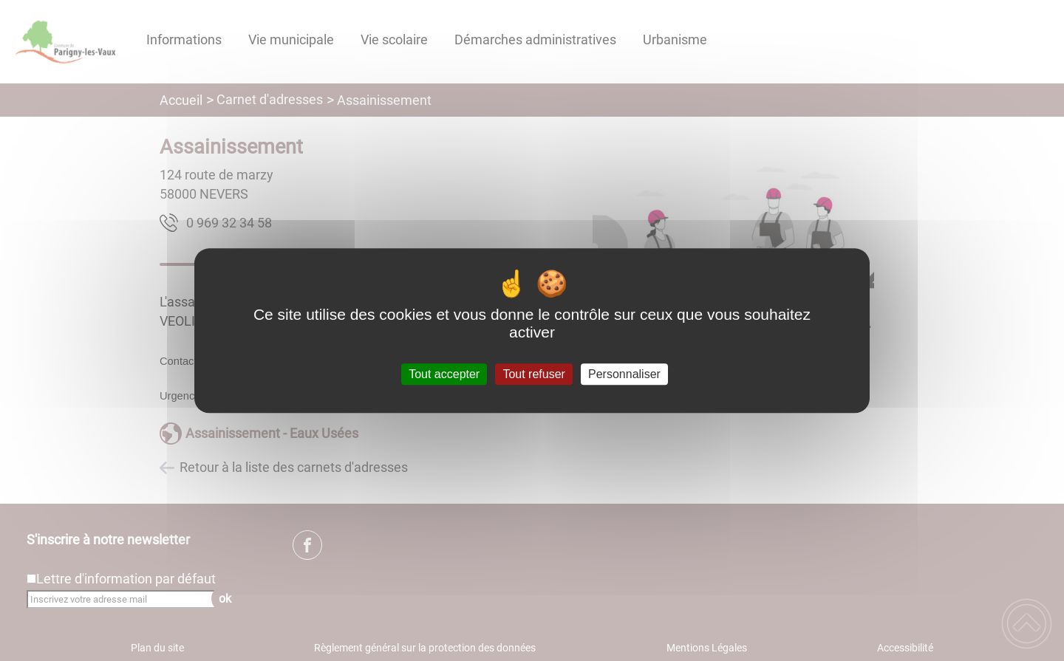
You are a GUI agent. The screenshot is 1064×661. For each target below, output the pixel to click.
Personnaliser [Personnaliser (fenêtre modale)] (624, 374)
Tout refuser (533, 374)
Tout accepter (444, 374)
